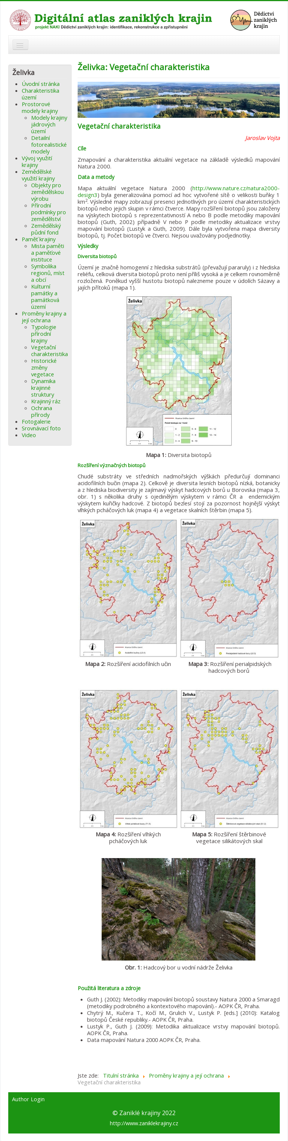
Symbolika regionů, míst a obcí (47, 272)
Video (29, 435)
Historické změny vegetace (44, 367)
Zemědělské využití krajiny (38, 175)
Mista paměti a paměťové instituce (47, 252)
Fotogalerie (36, 421)
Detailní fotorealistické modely (49, 144)
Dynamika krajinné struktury (43, 387)
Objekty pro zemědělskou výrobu (47, 191)
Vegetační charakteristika (49, 350)
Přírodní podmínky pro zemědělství (48, 211)
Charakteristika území (40, 94)
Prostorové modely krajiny (40, 107)
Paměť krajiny (39, 239)
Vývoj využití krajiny (37, 161)
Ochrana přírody (41, 411)
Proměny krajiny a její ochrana (44, 317)
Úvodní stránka (41, 83)
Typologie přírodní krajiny (43, 333)
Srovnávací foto (41, 428)
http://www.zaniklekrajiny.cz (144, 1123)
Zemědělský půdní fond (46, 229)
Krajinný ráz (45, 401)
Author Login (28, 1099)
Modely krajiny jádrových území (49, 124)
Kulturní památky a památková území (45, 296)
